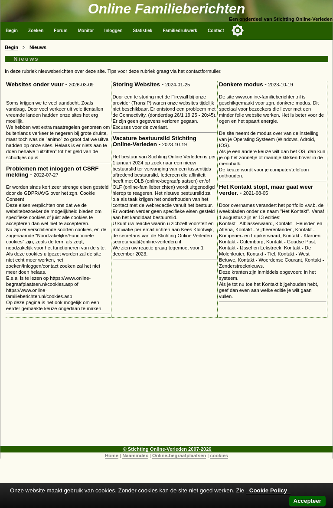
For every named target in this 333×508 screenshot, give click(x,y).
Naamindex (135, 455)
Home (111, 455)
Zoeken (35, 30)
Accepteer (307, 501)
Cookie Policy (268, 490)
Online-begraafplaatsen (179, 455)
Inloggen (113, 30)
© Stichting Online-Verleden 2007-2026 (167, 449)
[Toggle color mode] (237, 30)
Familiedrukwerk (180, 30)
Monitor (86, 30)
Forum (60, 30)
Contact (216, 30)
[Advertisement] (166, 385)
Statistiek (143, 30)
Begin (12, 30)
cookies (219, 455)
